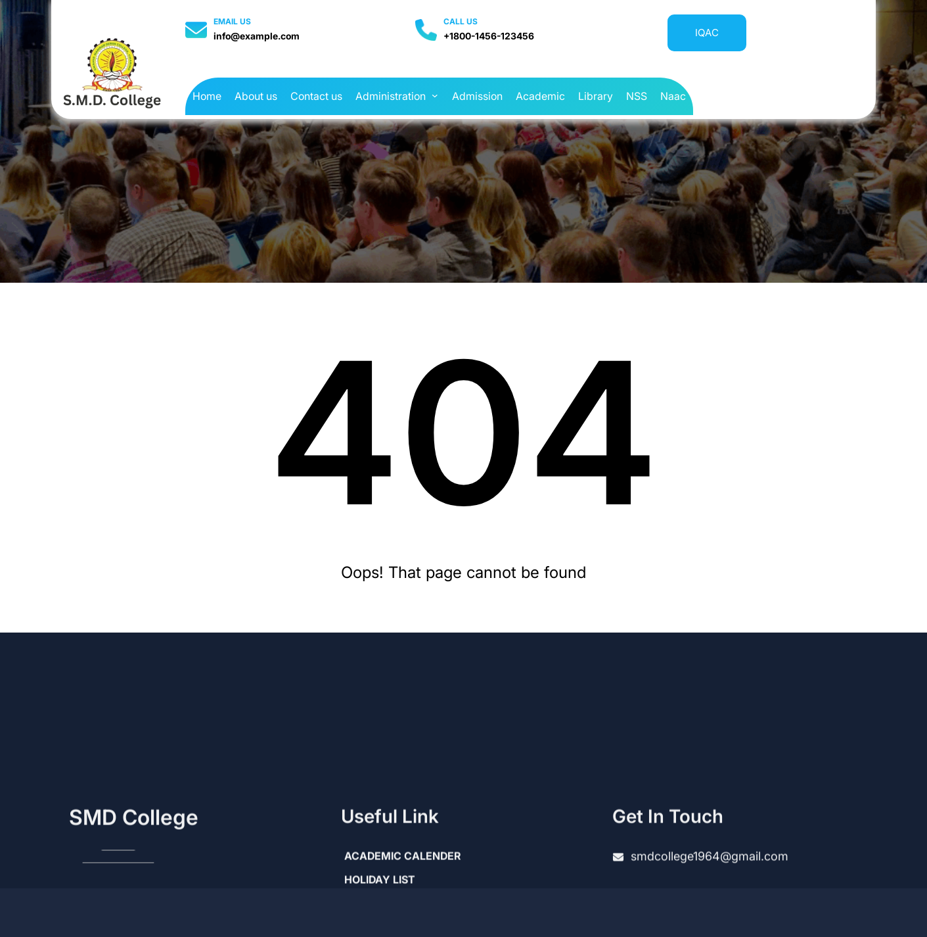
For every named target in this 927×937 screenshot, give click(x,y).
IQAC (707, 32)
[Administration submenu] (435, 95)
